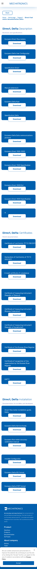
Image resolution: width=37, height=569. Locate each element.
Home (4, 17)
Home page (11, 17)
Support (20, 17)
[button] (34, 550)
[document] (18, 512)
